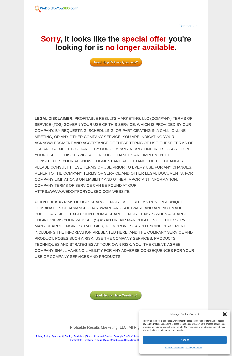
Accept (185, 339)
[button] (225, 314)
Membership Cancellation (124, 340)
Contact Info (76, 340)
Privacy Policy (43, 336)
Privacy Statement (194, 347)
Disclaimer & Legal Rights (97, 340)
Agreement (57, 336)
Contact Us (188, 26)
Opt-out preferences (174, 347)
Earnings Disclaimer (75, 336)
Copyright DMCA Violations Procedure (133, 336)
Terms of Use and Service (99, 336)
